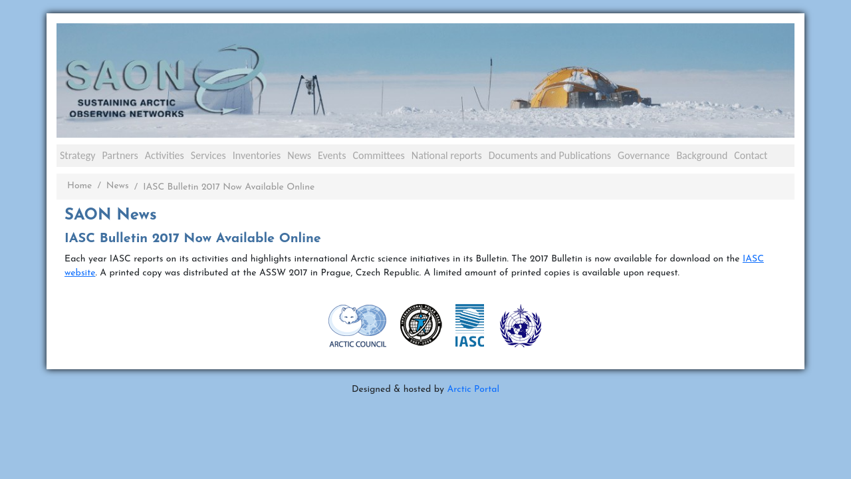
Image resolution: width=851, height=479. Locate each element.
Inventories (257, 155)
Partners (120, 155)
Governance (643, 155)
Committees (378, 155)
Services (208, 155)
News (299, 155)
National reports (447, 155)
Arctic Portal (473, 390)
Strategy (77, 155)
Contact (750, 155)
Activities (164, 155)
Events (332, 155)
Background (701, 155)
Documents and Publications (550, 155)
